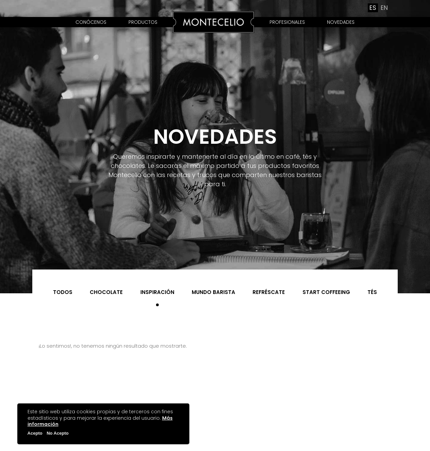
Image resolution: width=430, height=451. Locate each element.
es (372, 8)
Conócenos (90, 22)
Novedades (341, 22)
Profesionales (287, 22)
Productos (142, 22)
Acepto (35, 433)
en (384, 8)
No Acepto (58, 433)
